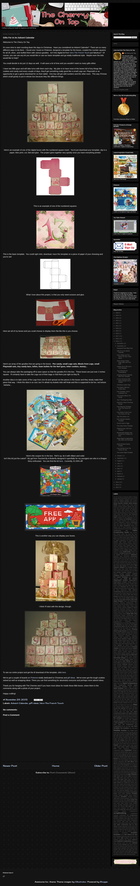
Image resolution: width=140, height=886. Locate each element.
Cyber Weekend (127, 524)
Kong (126, 567)
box (127, 657)
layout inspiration (132, 756)
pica (120, 787)
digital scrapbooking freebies (123, 685)
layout (125, 756)
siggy (128, 818)
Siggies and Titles (132, 610)
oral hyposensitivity (125, 772)
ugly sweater (130, 844)
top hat (135, 838)
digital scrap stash (118, 683)
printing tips (116, 799)
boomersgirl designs (120, 658)
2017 (117, 336)
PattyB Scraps (130, 598)
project (128, 800)
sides (125, 818)
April (118, 471)
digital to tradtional (129, 688)
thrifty (122, 836)
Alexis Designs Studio (124, 505)
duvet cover (134, 693)
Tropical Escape (121, 634)
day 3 (126, 677)
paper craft (117, 779)
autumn (116, 650)
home (126, 740)
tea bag (124, 829)
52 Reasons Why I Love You (128, 498)
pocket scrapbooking (131, 792)
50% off (120, 498)
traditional (116, 839)
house (125, 741)
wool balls (116, 854)
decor (132, 677)
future (127, 732)
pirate (135, 787)
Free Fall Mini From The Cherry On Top (124, 449)
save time (134, 806)
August (119, 461)
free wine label (133, 728)
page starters (124, 776)
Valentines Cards (118, 637)
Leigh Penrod (117, 570)
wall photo (122, 851)
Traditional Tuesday (125, 632)
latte (118, 756)
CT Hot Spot (134, 515)
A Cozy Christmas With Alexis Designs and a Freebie (124, 380)
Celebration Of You (132, 517)
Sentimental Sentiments (119, 609)
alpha (135, 645)
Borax (119, 515)
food (122, 705)
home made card (132, 740)
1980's (130, 497)
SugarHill (135, 620)
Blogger (104, 882)
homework (116, 741)
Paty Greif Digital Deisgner (124, 599)
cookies (121, 672)
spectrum (116, 823)
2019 (117, 331)
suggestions (125, 826)
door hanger (129, 691)
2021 (117, 326)
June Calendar (126, 564)
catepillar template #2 (127, 662)
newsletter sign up (130, 769)
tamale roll (116, 829)
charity (135, 664)
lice (128, 758)
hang (129, 737)
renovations (125, 804)
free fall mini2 (117, 714)
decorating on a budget (131, 678)
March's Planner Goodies (127, 583)
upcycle (119, 847)
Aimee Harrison (133, 501)
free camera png (130, 708)
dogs (125, 691)
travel (133, 841)
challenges (130, 664)
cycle (121, 677)
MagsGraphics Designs (120, 582)
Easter (132, 537)
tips (122, 838)
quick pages (117, 803)
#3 (114, 497)
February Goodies (127, 543)
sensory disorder (127, 816)
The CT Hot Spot (125, 623)
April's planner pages (119, 509)
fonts (119, 704)
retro (119, 806)
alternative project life (127, 646)
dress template (120, 693)
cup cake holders (128, 675)
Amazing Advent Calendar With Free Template (124, 375)
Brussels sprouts (126, 515)
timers (118, 838)
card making (126, 661)
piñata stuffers (133, 788)
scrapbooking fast (124, 815)
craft (129, 673)
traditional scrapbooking (124, 841)
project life (134, 800)
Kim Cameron (130, 565)
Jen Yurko (130, 561)
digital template (133, 686)
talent (135, 827)
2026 (117, 313)
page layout (117, 776)
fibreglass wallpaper (123, 702)
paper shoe (134, 780)
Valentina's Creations (124, 635)
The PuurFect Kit (118, 627)
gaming (131, 732)
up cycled (120, 846)
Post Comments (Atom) (62, 772)
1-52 (116, 497)
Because (120, 512)
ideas (120, 748)
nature (126, 768)
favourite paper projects (126, 701)
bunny (135, 659)
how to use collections (131, 743)
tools (131, 838)
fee (134, 701)
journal (118, 752)
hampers (121, 737)
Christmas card (125, 520)
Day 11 (120, 527)
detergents (116, 681)
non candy (121, 771)
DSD (135, 524)
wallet (126, 851)
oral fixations (132, 771)
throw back (127, 836)
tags (133, 828)
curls (118, 677)
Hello (120, 558)
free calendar (121, 708)
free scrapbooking (127, 724)
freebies (124, 730)
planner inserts (133, 790)
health (135, 737)
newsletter (123, 769)
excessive (131, 697)
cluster (115, 669)
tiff (132, 836)
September (120, 458)
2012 (117, 487)
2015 (117, 341)
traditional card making (125, 839)
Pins (136, 602)
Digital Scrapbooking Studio (125, 531)
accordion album (117, 643)
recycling (120, 804)
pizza (125, 788)
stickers (116, 826)
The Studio (125, 627)
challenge (124, 664)
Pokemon (132, 604)
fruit (125, 732)
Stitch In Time (130, 618)
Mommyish (121, 588)
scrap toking (129, 809)
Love (132, 575)
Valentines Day (127, 637)
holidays (122, 740)
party (126, 782)
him (132, 738)
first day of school (132, 702)
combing (129, 670)
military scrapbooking (119, 761)
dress (115, 693)
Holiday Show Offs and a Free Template (124, 367)
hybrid (116, 745)
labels (130, 755)
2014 (117, 482)
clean (125, 667)
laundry (121, 756)
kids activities (119, 755)
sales (129, 806)
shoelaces (121, 818)
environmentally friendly (131, 696)
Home (55, 765)
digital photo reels (132, 681)
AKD (118, 501)
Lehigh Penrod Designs (131, 569)
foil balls (116, 704)
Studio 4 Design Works (125, 620)
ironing (115, 752)
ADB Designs (133, 500)
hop (120, 741)
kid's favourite (128, 753)
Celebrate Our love (122, 517)
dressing (126, 693)
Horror (118, 559)
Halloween (134, 554)
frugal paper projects (119, 732)
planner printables (118, 792)
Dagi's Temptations (125, 525)
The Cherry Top (126, 624)
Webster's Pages (126, 639)
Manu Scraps (117, 583)
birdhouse (118, 654)
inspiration (128, 750)
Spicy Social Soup (121, 616)
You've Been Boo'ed (124, 642)
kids (114, 755)
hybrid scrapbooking (131, 747)
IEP (127, 559)
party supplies (120, 784)
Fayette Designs (127, 542)
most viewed (129, 766)
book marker (124, 656)
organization (116, 774)
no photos (116, 771)
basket (119, 653)
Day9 (124, 527)
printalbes (130, 796)
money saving (123, 766)
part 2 (122, 782)
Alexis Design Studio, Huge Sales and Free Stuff (124, 362)
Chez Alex (116, 519)
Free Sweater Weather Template (123, 419)
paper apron (123, 777)
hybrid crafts (130, 745)
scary (118, 808)
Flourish (135, 546)
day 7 (129, 677)
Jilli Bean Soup (123, 562)
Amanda (120, 506)
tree (127, 843)
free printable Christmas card (129, 718)
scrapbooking (120, 813)
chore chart (120, 667)
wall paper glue (131, 849)
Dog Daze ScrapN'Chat (124, 535)
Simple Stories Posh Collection (121, 612)
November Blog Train (129, 591)
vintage (131, 847)
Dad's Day (116, 525)
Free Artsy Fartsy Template (125, 426)
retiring (115, 806)
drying (129, 693)
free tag (125, 726)
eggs (119, 696)
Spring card (128, 616)
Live (133, 572)
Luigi (121, 578)
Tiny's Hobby (130, 631)
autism (135, 648)
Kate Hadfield (134, 564)
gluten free (121, 735)
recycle (115, 804)
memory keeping (133, 760)
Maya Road (131, 585)
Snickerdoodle (130, 615)
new (130, 768)
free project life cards (129, 722)
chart (115, 665)
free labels (123, 716)
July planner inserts (118, 564)
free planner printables (131, 716)
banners (135, 651)
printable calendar (118, 795)
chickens (130, 665)
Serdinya (128, 609)
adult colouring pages (127, 643)
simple (131, 818)
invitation (135, 750)
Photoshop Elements (119, 602)
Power (123, 605)
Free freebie (120, 548)
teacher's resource (132, 831)
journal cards (124, 752)
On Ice (133, 593)
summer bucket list (132, 826)
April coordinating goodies (123, 508)
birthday (123, 654)
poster (115, 793)
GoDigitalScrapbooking (125, 553)
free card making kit (122, 710)
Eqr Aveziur (123, 538)
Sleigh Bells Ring (132, 613)
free (135, 704)
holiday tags (117, 740)
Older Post (101, 765)
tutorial (134, 843)
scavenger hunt (125, 808)
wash (129, 851)
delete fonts (117, 680)
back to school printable (131, 650)
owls (126, 774)
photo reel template (127, 785)
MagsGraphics (133, 580)
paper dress (123, 779)
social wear (128, 821)
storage (120, 826)
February (120, 476)
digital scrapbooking (130, 683)
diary (120, 681)
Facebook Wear (133, 540)
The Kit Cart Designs (131, 626)
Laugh (119, 569)
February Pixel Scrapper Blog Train (127, 545)
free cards (131, 710)
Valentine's (134, 635)
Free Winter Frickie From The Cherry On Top (124, 413)
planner (127, 790)
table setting (128, 827)
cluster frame (121, 669)
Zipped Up (134, 642)
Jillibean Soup (131, 562)
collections (124, 670)
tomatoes (126, 838)
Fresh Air (126, 548)
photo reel (119, 785)
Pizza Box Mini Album (123, 604)
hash (132, 737)
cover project (123, 673)
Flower (115, 548)
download (134, 691)
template (134, 833)
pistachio (121, 788)
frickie (132, 730)
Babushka (134, 509)
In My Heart (132, 559)
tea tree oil (123, 831)
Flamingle (126, 546)
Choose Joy (122, 519)
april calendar (122, 648)
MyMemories (124, 589)
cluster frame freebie (131, 669)
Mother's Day (134, 588)
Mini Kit (129, 586)
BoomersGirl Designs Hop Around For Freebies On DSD (125, 434)
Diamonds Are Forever (123, 528)
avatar (119, 650)
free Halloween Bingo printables (121, 706)
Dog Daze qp (133, 535)
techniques (116, 832)
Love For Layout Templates (125, 576)
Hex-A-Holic (130, 558)
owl (124, 774)
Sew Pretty (134, 609)
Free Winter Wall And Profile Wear (123, 388)
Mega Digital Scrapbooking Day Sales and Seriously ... (125, 440)
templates (117, 834)
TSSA (135, 621)
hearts (126, 738)
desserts (129, 680)
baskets (123, 653)
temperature (125, 832)
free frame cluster (124, 714)
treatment (119, 843)
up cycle (116, 846)
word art (120, 854)
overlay (121, 774)
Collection (127, 522)
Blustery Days (127, 514)
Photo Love (127, 601)
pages (129, 776)
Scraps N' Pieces (132, 607)
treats (123, 843)
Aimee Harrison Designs (121, 503)
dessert (123, 680)
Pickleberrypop (129, 602)
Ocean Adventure (118, 593)
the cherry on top (131, 834)
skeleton (119, 821)
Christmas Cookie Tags (123, 385)
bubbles (131, 659)
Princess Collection (122, 607)
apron (127, 648)
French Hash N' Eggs (123, 423)
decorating (123, 678)
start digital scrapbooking (121, 824)
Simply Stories (122, 613)
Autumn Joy (128, 509)
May (118, 468)
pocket (124, 792)
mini (126, 761)
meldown (126, 760)
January (119, 479)
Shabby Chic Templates (119, 610)
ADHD (115, 501)
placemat (122, 790)
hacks (133, 735)
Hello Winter (124, 558)
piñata (128, 788)
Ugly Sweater (128, 634)
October (119, 455)
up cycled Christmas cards (129, 846)
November (120, 346)
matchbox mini (117, 760)
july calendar (134, 752)
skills (123, 821)
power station (121, 793)
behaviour (128, 653)
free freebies (132, 714)
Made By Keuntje (130, 578)
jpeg (129, 752)
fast (122, 699)
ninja (136, 769)
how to (129, 741)
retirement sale (133, 804)
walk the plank (122, 849)
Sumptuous (128, 621)
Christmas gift (133, 520)
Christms (116, 522)
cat (121, 662)
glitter (117, 735)
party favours (131, 782)
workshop (129, 854)
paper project (120, 780)
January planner (124, 561)
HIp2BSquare (126, 554)
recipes (135, 803)
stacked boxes (124, 823)
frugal (135, 730)
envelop (123, 696)
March (119, 474)
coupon (135, 672)
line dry (131, 758)
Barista (115, 511)
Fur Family (132, 548)
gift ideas (71, 678)
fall (134, 697)
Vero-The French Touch (79, 53)
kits (125, 755)
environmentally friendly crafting (121, 697)
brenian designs (124, 659)
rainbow (126, 803)
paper (118, 777)
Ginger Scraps (128, 550)
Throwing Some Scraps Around (125, 630)
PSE (117, 598)
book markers (133, 656)
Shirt (127, 610)
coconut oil (116, 670)
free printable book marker (121, 719)
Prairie (127, 605)
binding (133, 653)
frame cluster (130, 704)
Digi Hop (131, 528)
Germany (121, 550)
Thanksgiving (117, 623)
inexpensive (126, 748)
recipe (130, 803)
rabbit (122, 803)
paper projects (127, 781)
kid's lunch (134, 753)
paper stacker (117, 782)
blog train (134, 654)
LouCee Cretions (125, 575)
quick (129, 801)
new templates (117, 769)
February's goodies (118, 546)
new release (134, 768)
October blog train (126, 593)
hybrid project (121, 747)
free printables (119, 723)
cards (118, 662)
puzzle (126, 801)
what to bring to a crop (121, 852)
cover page (116, 673)
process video (123, 799)
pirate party (116, 788)
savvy (115, 808)
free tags (130, 726)
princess (128, 793)
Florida (130, 546)
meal (122, 760)
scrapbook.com (133, 811)
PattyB (123, 598)
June (118, 466)
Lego (123, 569)
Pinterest (34, 678)
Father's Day (117, 542)
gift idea (129, 734)
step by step (133, 824)
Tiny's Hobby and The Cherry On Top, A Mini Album (124, 356)
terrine (122, 834)
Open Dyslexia (123, 594)
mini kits (133, 763)
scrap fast (122, 809)
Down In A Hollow (118, 537)
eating (123, 694)
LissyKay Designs (127, 572)
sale (126, 806)
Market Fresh (121, 585)
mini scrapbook (125, 765)
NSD (129, 590)
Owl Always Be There (123, 596)
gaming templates (121, 734)
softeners (135, 821)
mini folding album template (124, 763)
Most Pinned (127, 588)
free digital (126, 711)
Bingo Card (120, 514)
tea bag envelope (131, 829)
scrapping (120, 816)
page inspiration (132, 774)
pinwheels (131, 787)
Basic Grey (121, 511)
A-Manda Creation (124, 500)
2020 (117, 328)
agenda (120, 645)
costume (126, 672)
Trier (132, 632)
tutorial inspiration (118, 844)
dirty (130, 690)
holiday (135, 738)
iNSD (115, 748)
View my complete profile (121, 89)
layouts (116, 758)
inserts (122, 750)
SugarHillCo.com (118, 621)
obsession (126, 771)
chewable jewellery (122, 665)
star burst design (133, 823)
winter (135, 852)
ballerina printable (122, 651)
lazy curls (120, 758)
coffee (120, 670)
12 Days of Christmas (123, 497)
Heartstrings (126, 556)
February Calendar (118, 543)
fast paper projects (129, 699)
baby (123, 650)
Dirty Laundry (133, 532)
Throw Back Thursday (125, 629)
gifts (115, 735)
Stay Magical (124, 618)
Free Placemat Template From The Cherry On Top (124, 408)
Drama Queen (126, 537)
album (131, 645)
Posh (136, 604)
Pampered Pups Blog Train (125, 348)
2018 (117, 333)
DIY (133, 524)
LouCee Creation (125, 574)
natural (123, 768)
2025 (117, 315)
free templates (124, 728)
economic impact (130, 694)
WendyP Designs (122, 640)
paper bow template (132, 777)
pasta (125, 784)
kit (123, 755)
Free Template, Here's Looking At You (123, 392)
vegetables (123, 847)
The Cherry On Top (130, 53)
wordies (124, 854)
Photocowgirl (133, 601)
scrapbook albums (120, 811)
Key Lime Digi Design (120, 565)
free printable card (123, 721)
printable (134, 793)
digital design (125, 681)
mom (118, 766)
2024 (117, 318)
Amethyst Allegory (127, 506)
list (133, 758)
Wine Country (130, 640)
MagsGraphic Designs (121, 580)
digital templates (118, 688)
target (120, 829)
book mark (117, 656)
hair (136, 735)
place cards (116, 790)
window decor (130, 852)
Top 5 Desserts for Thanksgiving (122, 371)
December (120, 343)
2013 (117, 484)
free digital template (131, 713)
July (118, 463)
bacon (115, 651)
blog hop (128, 654)
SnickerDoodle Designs (119, 615)
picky (122, 787)
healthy (115, 738)
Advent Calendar (19, 703)
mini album (130, 761)
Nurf (136, 591)
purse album (122, 801)
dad (124, 677)
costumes (130, 672)
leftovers (125, 758)
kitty (127, 755)
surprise (123, 827)
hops (122, 741)
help (129, 738)
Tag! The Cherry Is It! (123, 416)
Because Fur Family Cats (128, 512)
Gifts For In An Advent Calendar (123, 351)
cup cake (122, 675)
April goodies (133, 508)
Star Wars (118, 618)
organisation (133, 772)
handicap (125, 737)
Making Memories (132, 582)
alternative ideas (117, 646)
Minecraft (123, 586)
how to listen (123, 743)
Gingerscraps (126, 551)
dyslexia (115, 694)
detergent (135, 680)
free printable (118, 718)
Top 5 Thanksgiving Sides (124, 400)
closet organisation (132, 667)
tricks (130, 843)
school (131, 808)
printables (124, 796)
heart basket (121, 738)
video (128, 847)
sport (119, 823)
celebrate (119, 664)
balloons (130, 651)
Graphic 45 (119, 554)
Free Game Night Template (125, 452)
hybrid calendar (122, 745)
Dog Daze (128, 534)
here (61, 461)
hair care (116, 737)
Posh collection (117, 605)
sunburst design (117, 827)
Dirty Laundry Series (119, 534)
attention (131, 648)
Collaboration (121, 522)
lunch (135, 758)
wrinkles (133, 854)
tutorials (124, 844)
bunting (115, 661)
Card (115, 517)
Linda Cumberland (124, 570)
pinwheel (126, 787)
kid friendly (116, 753)
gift (126, 734)
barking (115, 653)
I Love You (123, 559)
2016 (117, 338)
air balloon (126, 645)
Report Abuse (119, 304)
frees (128, 730)
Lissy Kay (131, 570)
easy (119, 694)
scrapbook (134, 809)
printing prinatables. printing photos (128, 798)
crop (118, 675)
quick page (134, 801)
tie (130, 836)
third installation (117, 836)
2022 (117, 323)
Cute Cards (119, 524)
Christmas (129, 519)
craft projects (133, 673)
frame (124, 704)
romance (123, 806)
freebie (117, 730)
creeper (115, 675)
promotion (116, 801)
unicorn (135, 844)
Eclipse (118, 538)
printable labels (128, 795)
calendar (120, 661)
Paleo (120, 598)
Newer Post (10, 765)
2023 (117, 320)
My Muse (116, 589)
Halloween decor (118, 556)
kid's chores (122, 753)
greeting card (128, 735)
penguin (129, 784)
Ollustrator (80, 882)
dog (122, 691)
